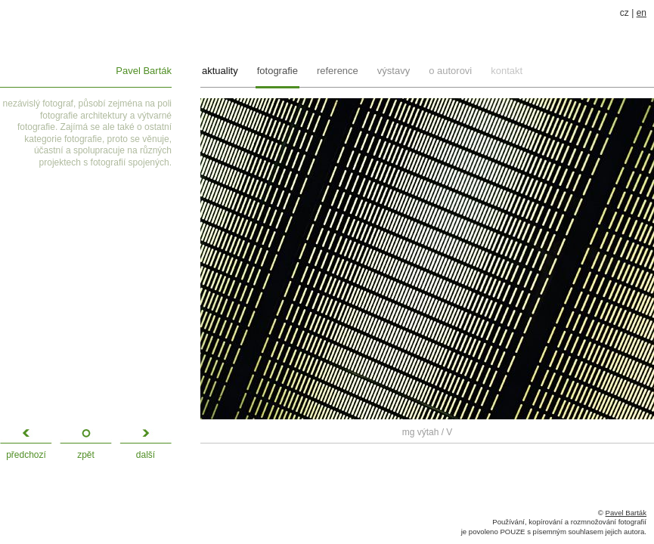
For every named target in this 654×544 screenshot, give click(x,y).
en (641, 13)
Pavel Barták (144, 70)
